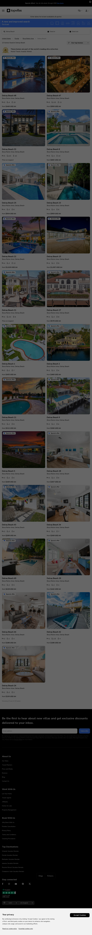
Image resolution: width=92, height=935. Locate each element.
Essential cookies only (26, 929)
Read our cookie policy (9, 929)
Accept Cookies (80, 915)
